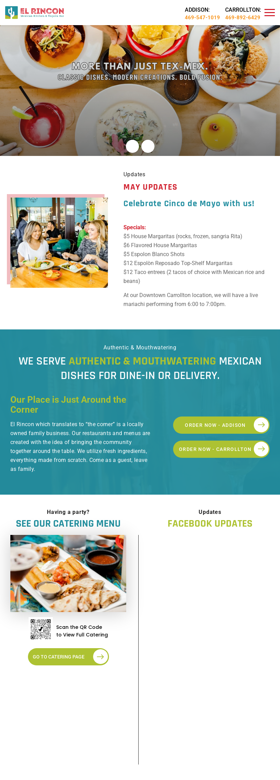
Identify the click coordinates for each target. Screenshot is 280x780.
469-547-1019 (202, 17)
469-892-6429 (242, 17)
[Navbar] (269, 13)
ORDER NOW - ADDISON (227, 425)
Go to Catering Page (70, 656)
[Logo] (34, 12)
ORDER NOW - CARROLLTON (224, 449)
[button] (132, 146)
